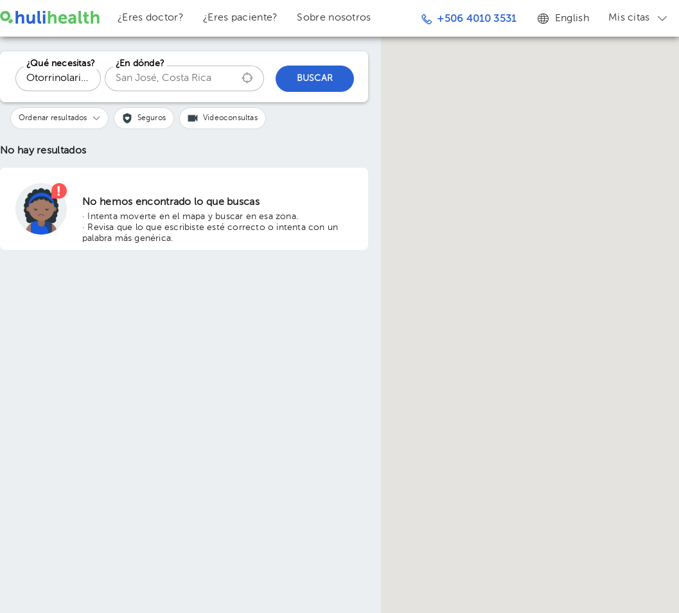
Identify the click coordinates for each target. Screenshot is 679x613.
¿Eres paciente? (240, 18)
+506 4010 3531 (468, 19)
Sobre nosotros (334, 18)
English (562, 18)
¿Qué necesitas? (60, 63)
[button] (59, 118)
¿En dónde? (140, 63)
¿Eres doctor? (151, 18)
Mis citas (638, 18)
